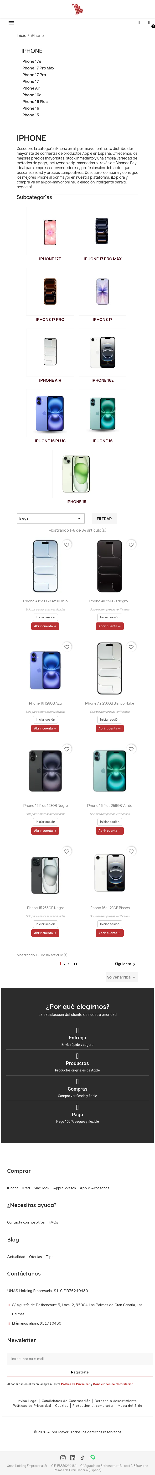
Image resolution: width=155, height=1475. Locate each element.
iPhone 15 (30, 115)
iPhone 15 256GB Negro (45, 908)
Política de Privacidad (75, 1384)
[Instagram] (63, 1458)
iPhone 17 (30, 81)
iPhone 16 (30, 108)
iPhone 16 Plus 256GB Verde (109, 805)
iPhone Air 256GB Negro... (110, 601)
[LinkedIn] (72, 1458)
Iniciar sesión (45, 617)
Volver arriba (122, 977)
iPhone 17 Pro (33, 74)
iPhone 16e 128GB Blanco (110, 908)
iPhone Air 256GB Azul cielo (45, 601)
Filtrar (104, 518)
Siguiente (126, 964)
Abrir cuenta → (45, 626)
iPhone (32, 51)
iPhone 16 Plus (34, 101)
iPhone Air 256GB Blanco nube (109, 703)
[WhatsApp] (92, 1458)
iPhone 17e (31, 61)
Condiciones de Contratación (113, 1384)
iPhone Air (30, 88)
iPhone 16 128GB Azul (45, 703)
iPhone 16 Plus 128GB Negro (45, 805)
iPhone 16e (31, 94)
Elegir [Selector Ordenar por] (50, 518)
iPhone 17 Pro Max (37, 68)
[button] (11, 22)
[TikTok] (82, 1458)
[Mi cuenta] (149, 22)
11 (76, 964)
